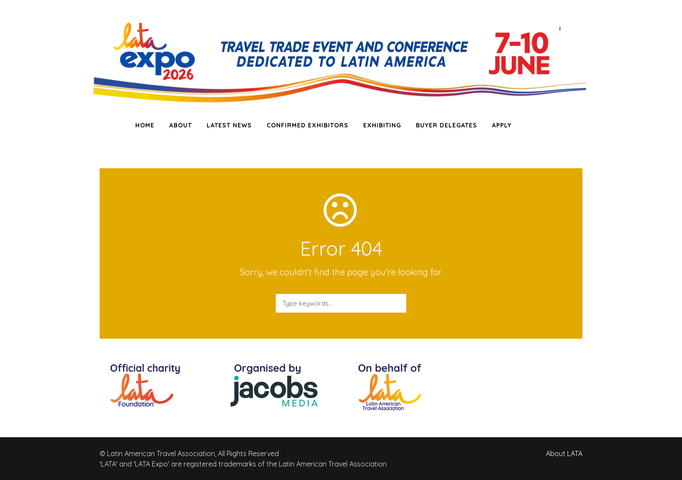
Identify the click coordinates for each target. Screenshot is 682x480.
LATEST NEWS (229, 125)
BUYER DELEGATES (446, 125)
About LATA (564, 453)
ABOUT (180, 125)
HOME (144, 125)
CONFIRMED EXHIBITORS (307, 125)
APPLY (502, 125)
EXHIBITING (382, 125)
